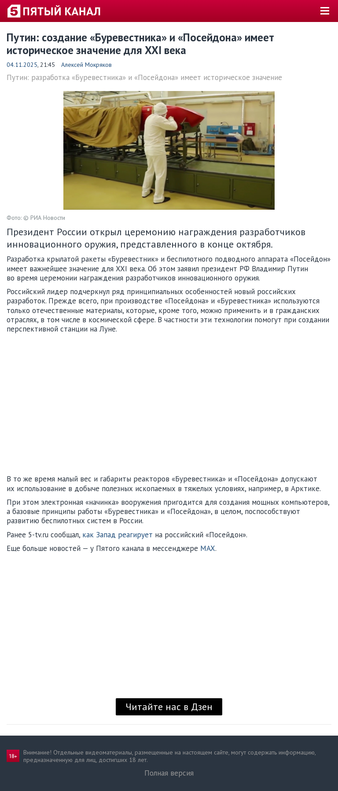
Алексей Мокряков (86, 65)
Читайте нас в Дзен (169, 706)
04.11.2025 (22, 65)
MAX (207, 548)
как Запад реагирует (117, 534)
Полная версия (169, 773)
